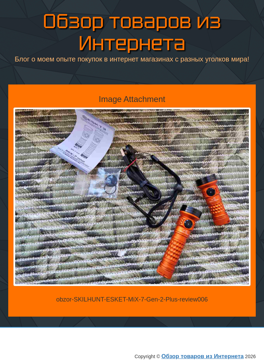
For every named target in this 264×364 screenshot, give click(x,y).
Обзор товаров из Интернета (132, 31)
